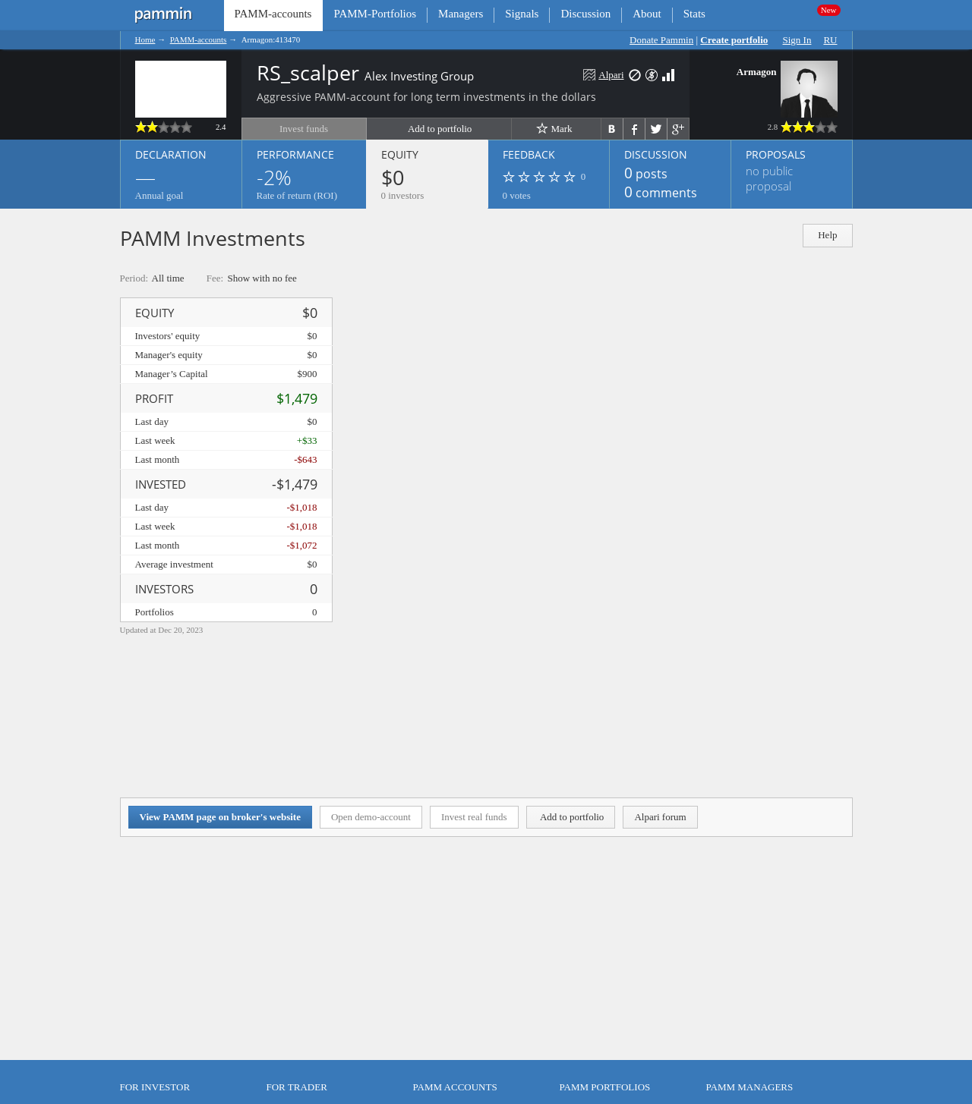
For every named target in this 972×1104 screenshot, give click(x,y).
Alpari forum (660, 816)
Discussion (585, 14)
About (647, 14)
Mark (554, 128)
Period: (134, 278)
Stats (694, 14)
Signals (521, 14)
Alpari (610, 74)
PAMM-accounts (198, 39)
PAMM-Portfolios (374, 14)
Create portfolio (734, 40)
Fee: (215, 278)
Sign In (797, 40)
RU (830, 40)
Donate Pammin (661, 40)
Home (145, 39)
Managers (460, 14)
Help (827, 235)
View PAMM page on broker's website (220, 816)
